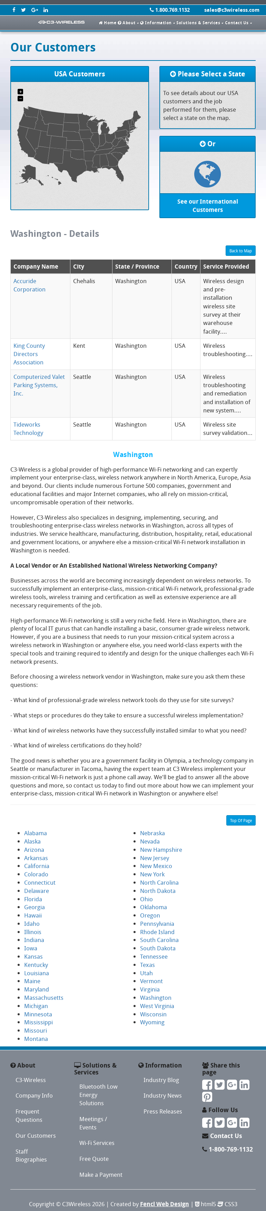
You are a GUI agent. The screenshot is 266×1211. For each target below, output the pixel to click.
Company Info (34, 1095)
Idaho (32, 924)
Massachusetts (43, 998)
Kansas (33, 956)
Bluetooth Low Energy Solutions (98, 1094)
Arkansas (36, 858)
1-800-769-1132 (231, 1149)
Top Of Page (241, 820)
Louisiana (36, 973)
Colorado (36, 874)
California (36, 866)
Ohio (146, 899)
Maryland (36, 989)
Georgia (34, 907)
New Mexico (156, 866)
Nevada (150, 841)
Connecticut (40, 882)
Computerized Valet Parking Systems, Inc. (39, 385)
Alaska (32, 841)
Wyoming (152, 1022)
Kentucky (36, 965)
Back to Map (240, 250)
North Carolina (159, 882)
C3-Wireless (31, 1080)
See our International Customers (207, 205)
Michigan (36, 1006)
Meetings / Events (93, 1123)
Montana (36, 1039)
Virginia (150, 989)
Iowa (30, 948)
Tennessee (154, 956)
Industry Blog (161, 1080)
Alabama (35, 833)
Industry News (163, 1095)
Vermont (151, 981)
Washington (155, 998)
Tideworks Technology (28, 428)
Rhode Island (157, 932)
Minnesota (38, 1014)
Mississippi (38, 1022)
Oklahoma (153, 907)
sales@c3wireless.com (231, 9)
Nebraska (152, 833)
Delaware (36, 891)
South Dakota (158, 948)
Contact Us (226, 1135)
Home (107, 23)
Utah (146, 973)
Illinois (32, 932)
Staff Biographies (31, 1155)
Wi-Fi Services (97, 1143)
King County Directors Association (29, 354)
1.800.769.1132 (170, 9)
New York (152, 874)
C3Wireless (76, 1204)
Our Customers (36, 1135)
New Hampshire (161, 850)
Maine (32, 981)
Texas (147, 965)
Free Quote (94, 1159)
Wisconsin (153, 1014)
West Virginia (157, 1006)
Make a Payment (100, 1175)
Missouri (35, 1030)
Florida (33, 899)
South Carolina (159, 940)
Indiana (34, 940)
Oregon (150, 915)
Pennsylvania (157, 924)
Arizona (34, 850)
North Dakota (158, 891)
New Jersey (154, 858)
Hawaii (33, 915)
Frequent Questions (29, 1115)
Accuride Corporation (29, 285)
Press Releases (163, 1111)
